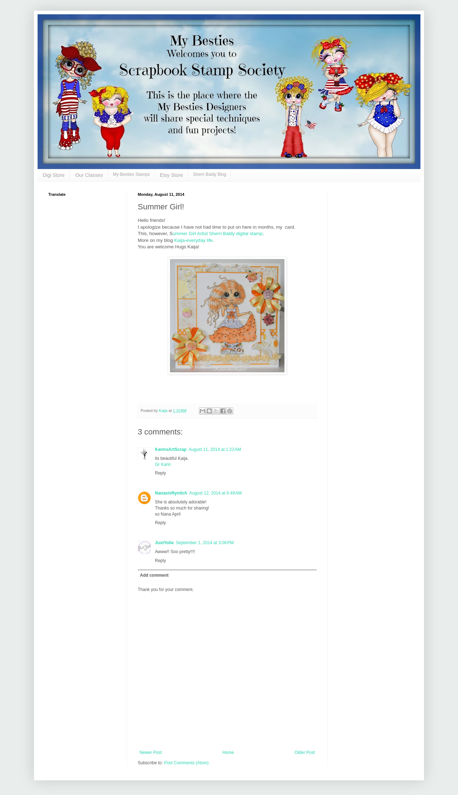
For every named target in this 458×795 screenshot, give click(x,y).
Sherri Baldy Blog (209, 174)
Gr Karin (163, 464)
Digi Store (53, 175)
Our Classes (89, 175)
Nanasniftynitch (171, 493)
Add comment (154, 575)
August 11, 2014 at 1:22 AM (215, 449)
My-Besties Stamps (131, 174)
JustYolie (164, 542)
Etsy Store (171, 175)
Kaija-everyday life (193, 240)
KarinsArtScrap (170, 449)
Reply (160, 473)
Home (228, 752)
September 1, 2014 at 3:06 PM (205, 542)
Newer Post (151, 752)
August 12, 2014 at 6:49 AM (215, 493)
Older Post (304, 752)
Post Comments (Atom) (186, 762)
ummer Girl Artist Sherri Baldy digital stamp (217, 233)
